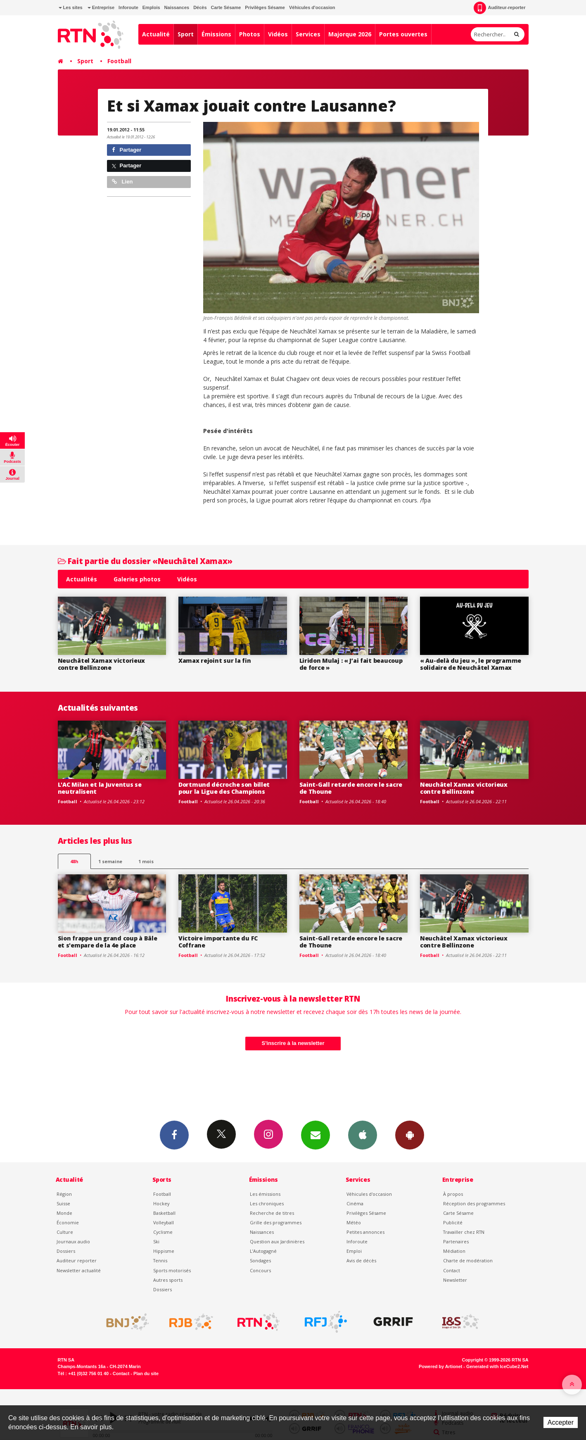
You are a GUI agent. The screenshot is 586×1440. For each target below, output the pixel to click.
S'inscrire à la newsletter (293, 1043)
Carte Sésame (226, 7)
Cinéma (354, 1203)
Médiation (454, 1251)
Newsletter (455, 1280)
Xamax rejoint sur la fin (214, 660)
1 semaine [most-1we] (110, 861)
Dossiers (66, 1251)
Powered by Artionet (440, 1366)
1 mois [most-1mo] (146, 861)
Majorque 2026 (349, 34)
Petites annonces (365, 1232)
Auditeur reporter (77, 1260)
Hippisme (163, 1251)
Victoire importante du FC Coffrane (218, 941)
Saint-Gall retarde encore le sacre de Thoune (350, 788)
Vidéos (278, 34)
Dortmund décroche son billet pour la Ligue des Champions (224, 788)
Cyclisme (163, 1232)
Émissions (216, 34)
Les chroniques (267, 1203)
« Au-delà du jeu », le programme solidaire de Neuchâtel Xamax (470, 664)
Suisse (63, 1203)
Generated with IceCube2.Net (497, 1366)
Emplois (151, 7)
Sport (186, 34)
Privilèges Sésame (265, 7)
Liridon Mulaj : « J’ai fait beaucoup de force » (351, 664)
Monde (64, 1213)
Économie (68, 1222)
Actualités (81, 579)
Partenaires (456, 1241)
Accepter (561, 1422)
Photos (249, 34)
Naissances (177, 7)
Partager (126, 150)
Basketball (164, 1213)
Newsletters (315, 1135)
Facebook (174, 1135)
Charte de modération (468, 1260)
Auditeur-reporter (499, 8)
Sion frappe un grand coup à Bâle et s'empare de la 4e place (107, 941)
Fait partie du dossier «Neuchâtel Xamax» (145, 561)
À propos (453, 1194)
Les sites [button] (71, 7)
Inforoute (128, 7)
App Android (409, 1135)
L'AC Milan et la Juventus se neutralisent (100, 788)
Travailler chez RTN (463, 1232)
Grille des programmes (275, 1222)
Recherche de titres (272, 1213)
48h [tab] (74, 861)
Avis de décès (361, 1260)
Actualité (156, 34)
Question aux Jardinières (277, 1241)
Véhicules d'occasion (312, 7)
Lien (122, 182)
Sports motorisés (172, 1270)
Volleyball (163, 1222)
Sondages (260, 1260)
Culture (65, 1232)
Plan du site (146, 1373)
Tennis (160, 1260)
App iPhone (362, 1135)
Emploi (354, 1251)
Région (64, 1194)
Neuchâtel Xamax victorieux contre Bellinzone (101, 664)
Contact (451, 1270)
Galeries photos (137, 579)
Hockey (161, 1203)
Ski (156, 1241)
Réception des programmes (474, 1203)
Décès (199, 7)
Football (119, 61)
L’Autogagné (263, 1251)
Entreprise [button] (101, 7)
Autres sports (168, 1280)
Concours (260, 1270)
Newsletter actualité (79, 1270)
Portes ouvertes (403, 34)
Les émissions (265, 1194)
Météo (353, 1222)
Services (308, 34)
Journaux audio (73, 1241)
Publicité (453, 1222)
